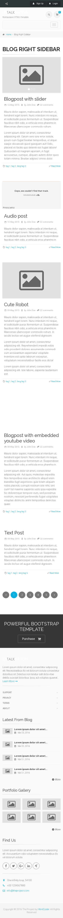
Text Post (14, 533)
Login (53, 3)
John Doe (31, 105)
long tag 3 (21, 166)
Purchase (31, 639)
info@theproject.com (16, 890)
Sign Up (38, 3)
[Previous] (6, 595)
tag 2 (13, 166)
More (55, 779)
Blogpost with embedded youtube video (31, 438)
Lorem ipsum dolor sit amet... (30, 729)
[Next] (54, 595)
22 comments (46, 105)
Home (8, 34)
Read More (55, 166)
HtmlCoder (43, 909)
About (6, 708)
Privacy (7, 698)
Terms (6, 703)
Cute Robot (16, 304)
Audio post (15, 216)
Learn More (10, 681)
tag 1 (8, 166)
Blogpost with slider (25, 99)
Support (7, 692)
